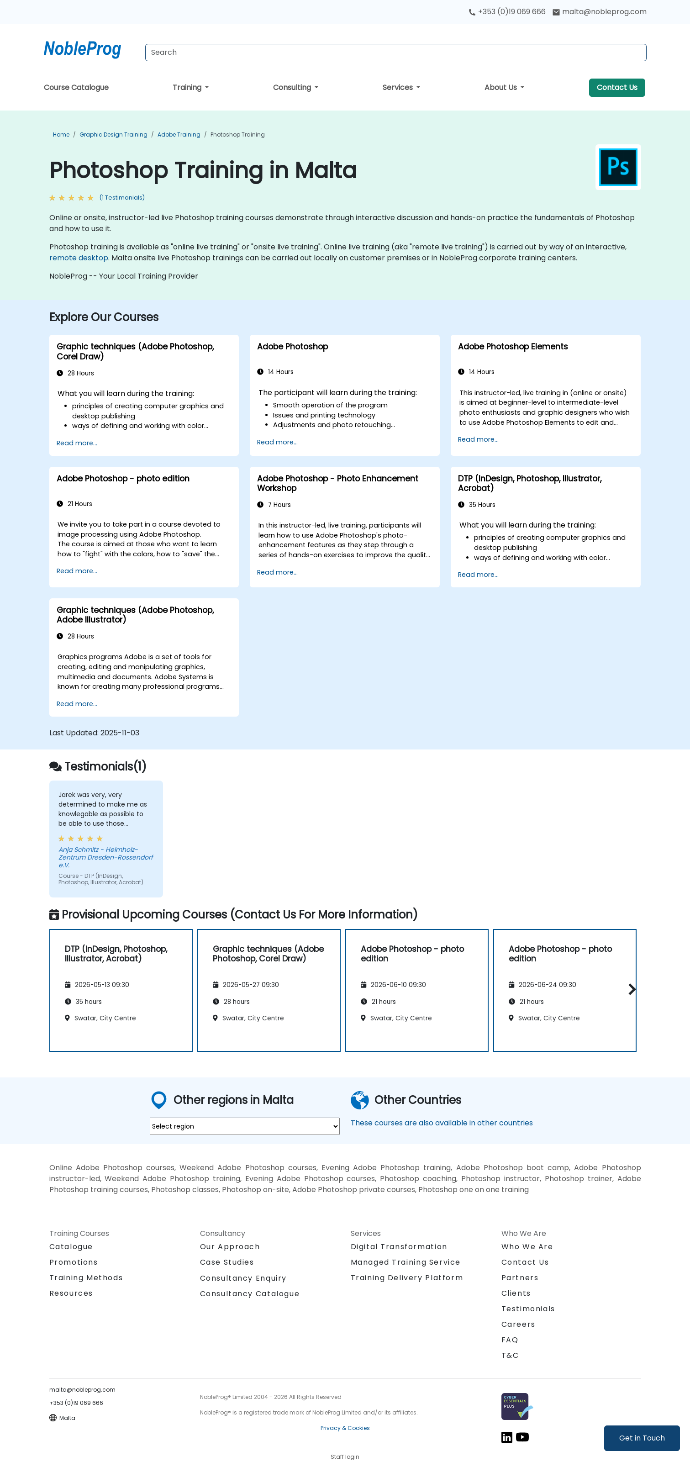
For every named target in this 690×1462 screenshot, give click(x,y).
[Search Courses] (396, 52)
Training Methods (86, 1277)
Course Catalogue (76, 87)
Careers (518, 1324)
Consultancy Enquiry (243, 1278)
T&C (510, 1355)
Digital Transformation (399, 1246)
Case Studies (227, 1262)
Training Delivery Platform (407, 1277)
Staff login (345, 1457)
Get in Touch (642, 1438)
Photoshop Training (238, 134)
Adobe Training (179, 134)
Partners (520, 1277)
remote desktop (78, 258)
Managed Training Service (406, 1262)
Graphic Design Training (113, 134)
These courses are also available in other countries (442, 1123)
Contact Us (617, 87)
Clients (516, 1293)
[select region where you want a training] (245, 1126)
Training (188, 87)
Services (399, 87)
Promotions (73, 1262)
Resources (71, 1293)
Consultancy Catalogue (250, 1293)
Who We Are (527, 1246)
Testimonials (528, 1309)
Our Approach (230, 1246)
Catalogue (71, 1246)
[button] (630, 989)
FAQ (510, 1340)
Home (61, 134)
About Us (502, 87)
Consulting (293, 87)
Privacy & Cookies (345, 1428)
